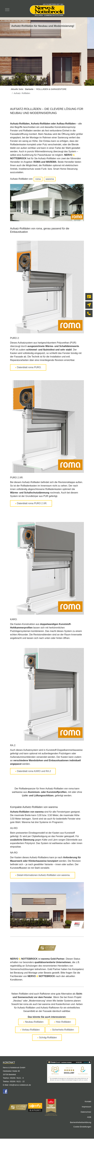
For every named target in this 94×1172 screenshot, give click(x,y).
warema (50, 179)
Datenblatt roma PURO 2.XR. (31, 503)
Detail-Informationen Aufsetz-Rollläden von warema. (42, 875)
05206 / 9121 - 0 (17, 1078)
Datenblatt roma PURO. (28, 367)
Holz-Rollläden (62, 1022)
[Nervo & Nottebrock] (47, 9)
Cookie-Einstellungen (82, 1127)
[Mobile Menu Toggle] (7, 10)
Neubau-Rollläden (33, 1022)
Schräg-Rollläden (47, 1037)
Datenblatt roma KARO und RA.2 (33, 771)
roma (38, 179)
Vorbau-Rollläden (30, 1029)
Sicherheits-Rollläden (62, 1029)
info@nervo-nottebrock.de (20, 1085)
